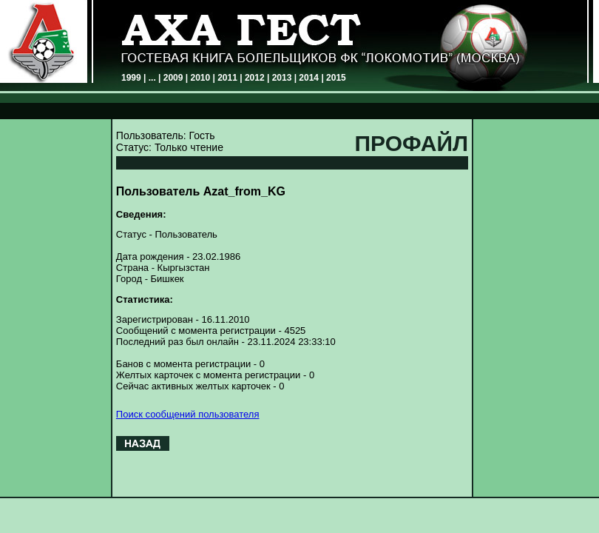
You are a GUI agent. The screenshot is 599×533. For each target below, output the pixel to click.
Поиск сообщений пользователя (188, 414)
